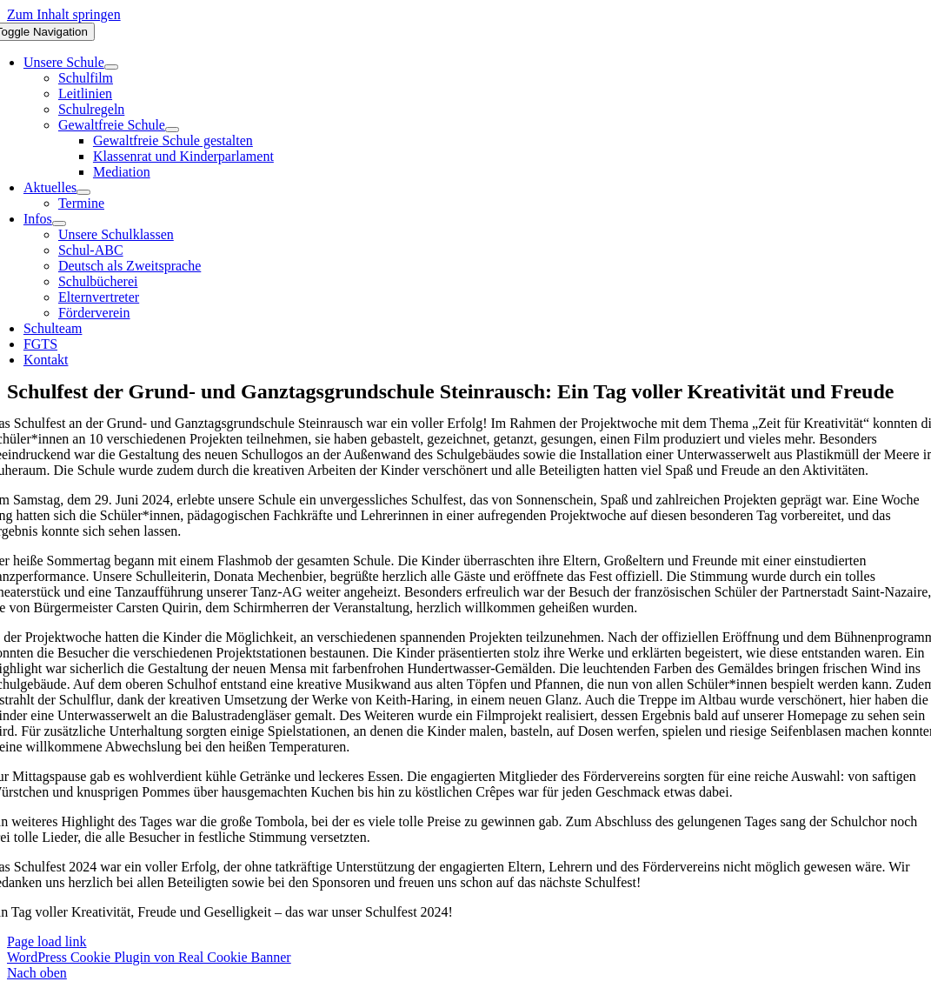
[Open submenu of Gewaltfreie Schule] (172, 129)
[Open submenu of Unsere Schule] (111, 67)
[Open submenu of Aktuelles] (83, 192)
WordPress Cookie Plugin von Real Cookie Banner (149, 957)
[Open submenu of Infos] (59, 223)
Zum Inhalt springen (64, 14)
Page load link (47, 941)
